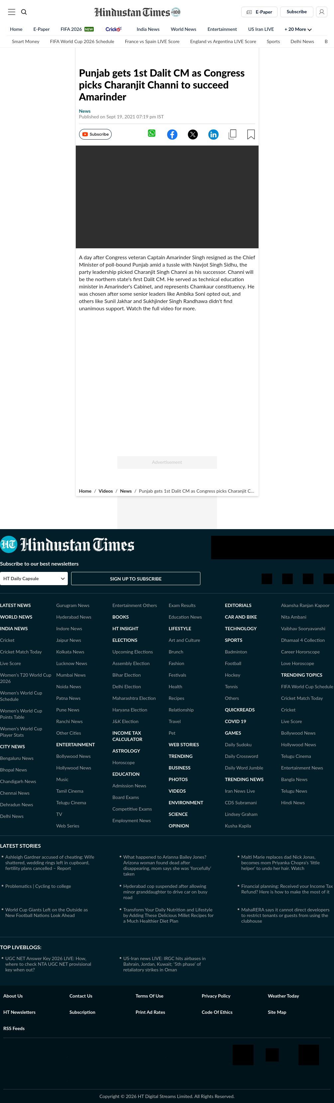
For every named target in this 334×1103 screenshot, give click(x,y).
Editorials (238, 605)
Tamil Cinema (69, 791)
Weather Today (283, 996)
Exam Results (181, 605)
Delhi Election (126, 686)
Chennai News (15, 793)
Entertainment (222, 29)
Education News (185, 617)
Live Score (10, 663)
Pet (171, 733)
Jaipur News (68, 640)
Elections (124, 640)
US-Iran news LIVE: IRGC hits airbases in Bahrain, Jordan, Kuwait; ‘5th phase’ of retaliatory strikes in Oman (164, 963)
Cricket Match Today (21, 651)
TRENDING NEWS (244, 779)
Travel (174, 721)
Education (126, 774)
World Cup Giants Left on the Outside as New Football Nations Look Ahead (46, 912)
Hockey (232, 675)
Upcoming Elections (132, 651)
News (126, 491)
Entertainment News (302, 767)
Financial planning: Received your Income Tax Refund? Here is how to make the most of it (287, 888)
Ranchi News (69, 721)
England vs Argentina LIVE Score (223, 42)
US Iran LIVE (261, 29)
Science (177, 814)
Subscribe (297, 11)
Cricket (7, 640)
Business (179, 767)
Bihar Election (126, 675)
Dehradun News (16, 804)
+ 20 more (295, 29)
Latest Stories (20, 845)
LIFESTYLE (179, 628)
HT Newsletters (19, 1012)
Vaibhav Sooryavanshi (303, 628)
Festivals (177, 675)
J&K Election (125, 721)
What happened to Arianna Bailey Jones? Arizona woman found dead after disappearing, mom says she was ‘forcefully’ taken (167, 865)
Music (62, 779)
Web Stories (183, 744)
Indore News (69, 628)
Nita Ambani (293, 617)
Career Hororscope (300, 651)
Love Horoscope (297, 663)
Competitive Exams (132, 809)
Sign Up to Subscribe (136, 579)
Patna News (68, 698)
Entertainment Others (134, 605)
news (85, 111)
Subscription (82, 1012)
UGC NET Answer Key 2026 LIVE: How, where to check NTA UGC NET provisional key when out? (48, 963)
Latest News (15, 605)
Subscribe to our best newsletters (39, 563)
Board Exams (125, 797)
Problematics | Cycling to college (38, 886)
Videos (106, 491)
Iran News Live (240, 791)
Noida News (68, 686)
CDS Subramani (241, 802)
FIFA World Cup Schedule (307, 686)
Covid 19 (235, 721)
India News (148, 29)
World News (183, 29)
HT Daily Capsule (21, 578)
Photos (177, 779)
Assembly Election (131, 663)
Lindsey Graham (241, 814)
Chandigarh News (18, 781)
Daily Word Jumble (244, 767)
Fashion (176, 663)
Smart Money (26, 42)
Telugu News (294, 791)
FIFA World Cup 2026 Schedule (82, 42)
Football (233, 663)
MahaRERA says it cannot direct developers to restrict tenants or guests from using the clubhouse (285, 915)
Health (175, 686)
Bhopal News (13, 769)
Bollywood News (73, 756)
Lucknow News (71, 663)
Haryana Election (129, 709)
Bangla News (294, 779)
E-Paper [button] (259, 12)
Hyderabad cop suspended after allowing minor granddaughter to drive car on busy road (165, 891)
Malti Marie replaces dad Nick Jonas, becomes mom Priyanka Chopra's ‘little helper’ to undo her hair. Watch (280, 862)
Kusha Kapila (238, 825)
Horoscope (123, 762)
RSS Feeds (14, 1028)
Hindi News (293, 802)
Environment (185, 802)
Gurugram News (72, 605)
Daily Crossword (241, 756)
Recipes (176, 698)
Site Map (277, 1012)
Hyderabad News (73, 617)
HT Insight (125, 628)
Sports (273, 42)
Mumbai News (71, 675)
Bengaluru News (17, 758)
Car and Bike (241, 617)
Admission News (129, 785)
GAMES (233, 733)
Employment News (131, 820)
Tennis (231, 686)
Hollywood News (73, 767)
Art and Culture (184, 640)
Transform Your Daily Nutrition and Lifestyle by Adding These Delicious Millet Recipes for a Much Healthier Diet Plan (168, 915)
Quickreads (240, 709)
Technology (241, 628)
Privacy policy (216, 996)
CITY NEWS (12, 746)
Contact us (80, 996)
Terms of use (150, 996)
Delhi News (302, 42)
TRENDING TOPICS (301, 675)
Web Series (67, 825)
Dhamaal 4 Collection (303, 640)
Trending (180, 756)
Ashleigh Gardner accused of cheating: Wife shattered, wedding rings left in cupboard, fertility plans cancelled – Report (49, 862)
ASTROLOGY (126, 751)
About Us (13, 996)
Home (16, 29)
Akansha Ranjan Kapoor (305, 605)
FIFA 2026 (71, 29)
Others (232, 698)
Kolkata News (70, 651)
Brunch (175, 651)
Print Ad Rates (150, 1012)
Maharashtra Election (134, 698)
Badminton (236, 651)
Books (120, 617)
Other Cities (68, 733)
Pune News (67, 709)
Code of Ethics (217, 1012)
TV (59, 814)
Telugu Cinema (71, 802)
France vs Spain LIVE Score (152, 42)
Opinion (178, 825)
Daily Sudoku (238, 744)
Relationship (180, 709)
